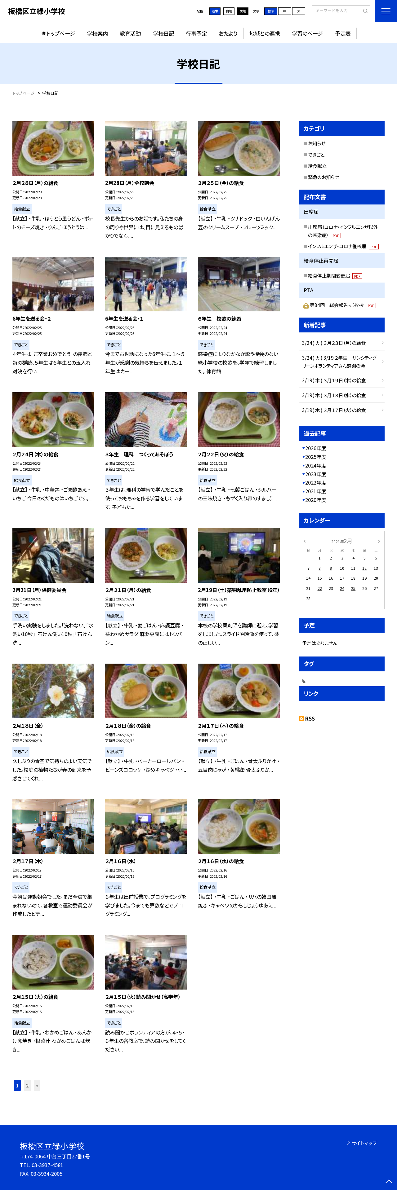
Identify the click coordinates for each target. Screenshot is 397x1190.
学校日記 (163, 33)
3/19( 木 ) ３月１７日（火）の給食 (334, 409)
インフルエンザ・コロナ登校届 (343, 246)
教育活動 (130, 33)
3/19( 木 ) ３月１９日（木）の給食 (334, 380)
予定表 (343, 33)
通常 (215, 11)
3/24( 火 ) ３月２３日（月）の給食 (334, 342)
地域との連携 (264, 33)
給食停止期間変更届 (335, 275)
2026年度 (315, 448)
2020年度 (315, 499)
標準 (271, 11)
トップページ (61, 33)
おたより (228, 33)
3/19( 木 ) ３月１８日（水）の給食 (334, 395)
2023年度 (315, 474)
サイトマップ (364, 1143)
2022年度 (315, 482)
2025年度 (315, 456)
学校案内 (97, 33)
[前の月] (305, 540)
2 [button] (27, 1085)
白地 (229, 11)
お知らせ (316, 143)
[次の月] (379, 540)
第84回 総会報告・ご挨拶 (343, 304)
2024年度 (315, 465)
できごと (316, 154)
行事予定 (196, 33)
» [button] (37, 1085)
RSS (310, 718)
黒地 (243, 11)
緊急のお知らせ (323, 176)
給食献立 (317, 165)
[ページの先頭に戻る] (389, 1182)
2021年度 (315, 491)
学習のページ (307, 33)
